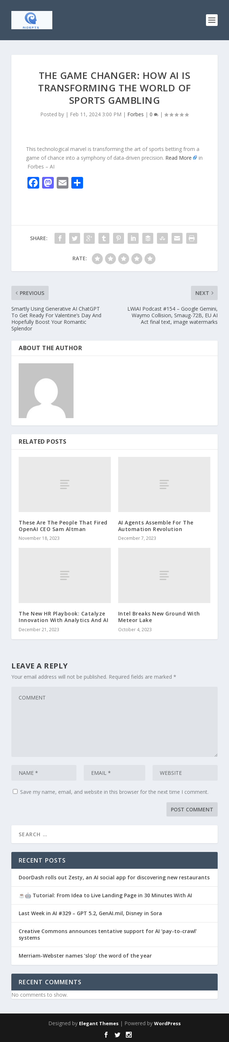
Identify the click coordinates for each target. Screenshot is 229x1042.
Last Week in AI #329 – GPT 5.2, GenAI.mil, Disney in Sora (90, 913)
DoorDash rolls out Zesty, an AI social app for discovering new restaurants (114, 877)
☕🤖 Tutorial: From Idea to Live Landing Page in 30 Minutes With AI (105, 895)
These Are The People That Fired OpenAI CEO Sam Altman (63, 526)
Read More (178, 157)
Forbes (135, 114)
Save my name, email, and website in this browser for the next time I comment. (114, 791)
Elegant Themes (99, 1023)
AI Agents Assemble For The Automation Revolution (156, 526)
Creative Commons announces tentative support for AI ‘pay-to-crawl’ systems (108, 934)
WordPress (167, 1023)
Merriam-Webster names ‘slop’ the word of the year (85, 955)
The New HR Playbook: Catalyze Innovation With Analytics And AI (63, 617)
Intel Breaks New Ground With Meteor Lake (159, 617)
